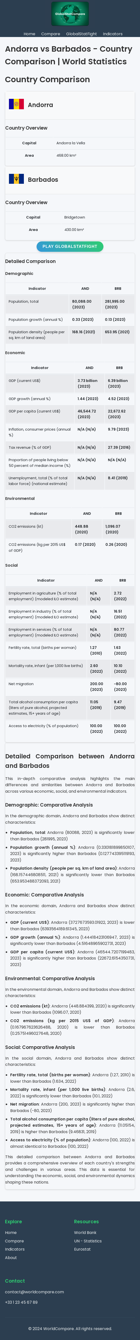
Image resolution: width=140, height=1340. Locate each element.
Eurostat (82, 1249)
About (11, 1258)
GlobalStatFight (81, 34)
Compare (50, 34)
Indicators (113, 34)
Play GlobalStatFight (70, 246)
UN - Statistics (88, 1241)
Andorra (40, 105)
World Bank (85, 1232)
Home (29, 34)
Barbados (43, 180)
